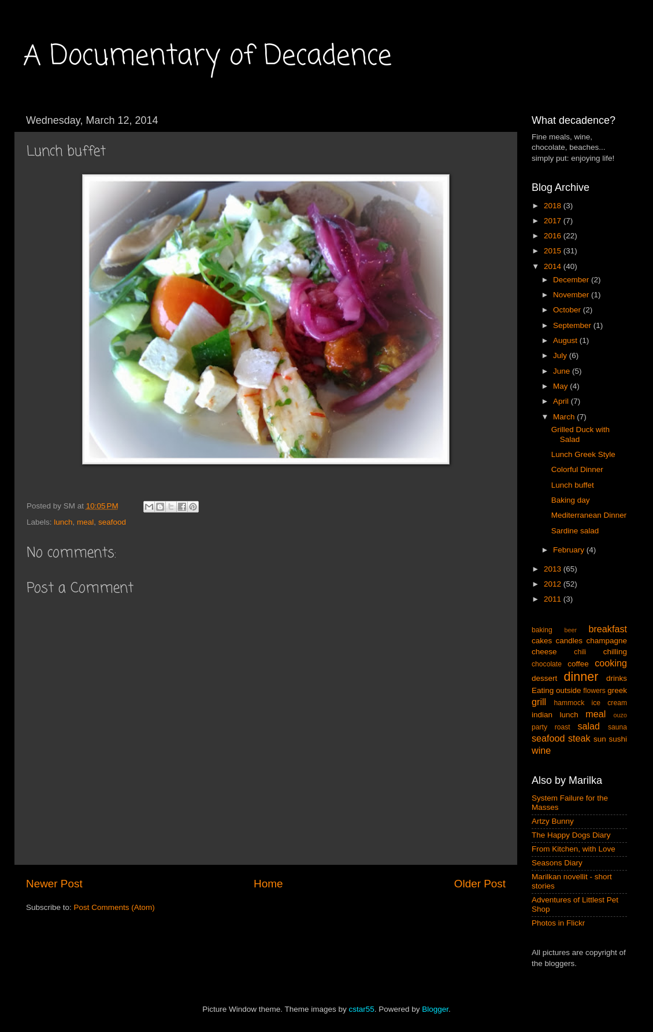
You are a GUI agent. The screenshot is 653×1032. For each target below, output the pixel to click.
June (562, 371)
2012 (553, 584)
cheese (544, 651)
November (572, 294)
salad (588, 726)
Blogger (435, 1009)
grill (539, 701)
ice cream (610, 703)
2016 (553, 235)
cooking (611, 663)
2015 (553, 250)
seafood (112, 522)
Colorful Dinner (577, 469)
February (570, 550)
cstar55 (361, 1009)
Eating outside (556, 690)
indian (542, 714)
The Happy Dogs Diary (571, 835)
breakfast (607, 629)
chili (580, 652)
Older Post (480, 884)
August (566, 340)
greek (617, 690)
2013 (553, 569)
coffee (578, 663)
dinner (581, 676)
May (561, 386)
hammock (569, 703)
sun (599, 739)
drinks (616, 678)
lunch (63, 522)
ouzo (620, 715)
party (539, 727)
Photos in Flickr (558, 923)
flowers (594, 691)
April (562, 401)
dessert (544, 678)
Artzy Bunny (553, 821)
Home (268, 884)
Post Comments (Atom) (114, 907)
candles (569, 640)
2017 (553, 220)
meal (85, 522)
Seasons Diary (557, 862)
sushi (618, 739)
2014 (553, 266)
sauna (617, 727)
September (573, 325)
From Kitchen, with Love (573, 849)
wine (541, 750)
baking (542, 630)
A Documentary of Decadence (207, 57)
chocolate (547, 664)
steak (579, 738)
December (572, 279)
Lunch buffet (572, 485)
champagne (606, 640)
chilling (615, 651)
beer (570, 629)
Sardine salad (575, 530)
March (565, 416)
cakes (542, 640)
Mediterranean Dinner (589, 515)
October (568, 309)
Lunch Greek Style (583, 454)
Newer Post (54, 884)
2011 (553, 599)
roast (562, 727)
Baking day (570, 500)
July (561, 355)
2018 (553, 205)
